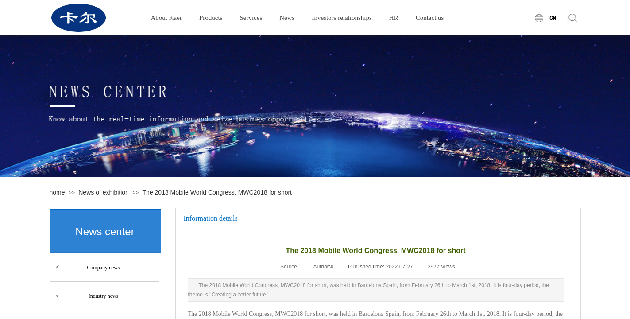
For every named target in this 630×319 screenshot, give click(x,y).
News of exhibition (103, 192)
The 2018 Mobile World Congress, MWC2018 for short (217, 192)
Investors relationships (341, 17)
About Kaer (166, 17)
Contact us (430, 17)
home (57, 192)
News (286, 17)
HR (393, 17)
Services (251, 17)
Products (211, 17)
